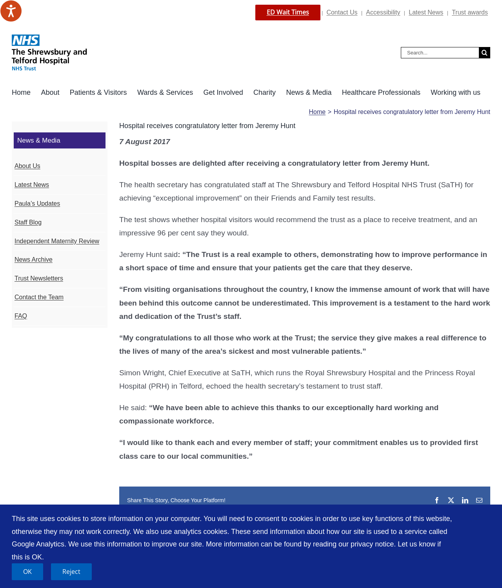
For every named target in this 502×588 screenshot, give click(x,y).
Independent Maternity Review (57, 241)
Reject (71, 571)
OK (27, 571)
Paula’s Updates (37, 203)
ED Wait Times (288, 12)
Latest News (426, 12)
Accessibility (383, 12)
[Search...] (440, 52)
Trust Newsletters (39, 278)
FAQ (21, 316)
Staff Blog (28, 222)
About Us (27, 166)
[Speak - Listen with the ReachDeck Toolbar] (11, 11)
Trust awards (470, 12)
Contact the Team (39, 297)
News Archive (34, 259)
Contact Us (341, 12)
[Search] (484, 52)
